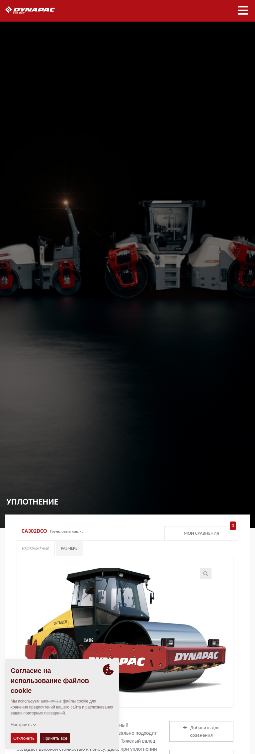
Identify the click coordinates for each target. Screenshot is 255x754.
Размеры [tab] (70, 548)
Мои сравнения (210, 531)
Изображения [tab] (35, 548)
